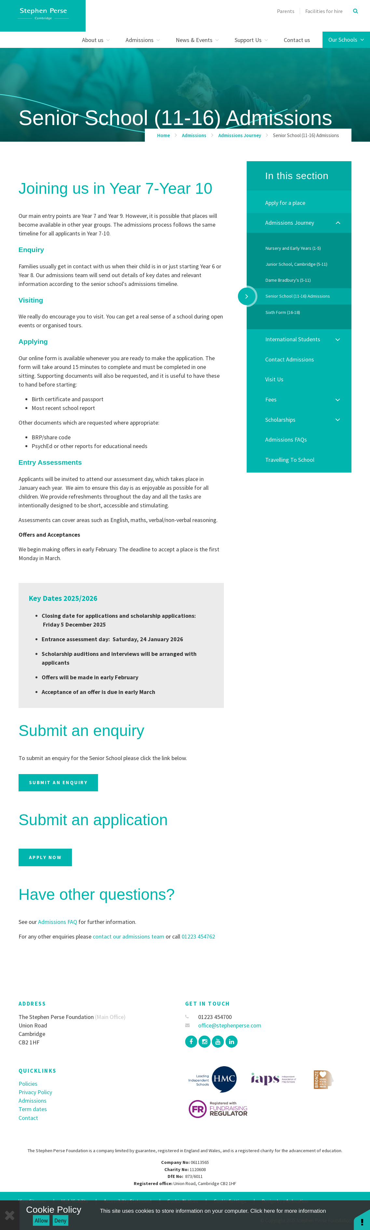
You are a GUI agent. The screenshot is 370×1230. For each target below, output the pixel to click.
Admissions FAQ (57, 922)
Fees (271, 399)
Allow (41, 1220)
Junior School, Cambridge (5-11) (296, 264)
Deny (60, 1220)
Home (163, 135)
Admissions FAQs (286, 439)
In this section (297, 175)
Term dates (33, 1109)
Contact (28, 1118)
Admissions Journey (239, 135)
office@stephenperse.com (223, 1025)
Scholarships (280, 419)
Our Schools (346, 39)
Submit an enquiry (58, 782)
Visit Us (274, 379)
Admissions (194, 135)
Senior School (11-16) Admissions (306, 135)
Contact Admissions (289, 359)
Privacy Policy (35, 1092)
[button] (362, 1219)
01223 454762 (198, 936)
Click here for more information (288, 1211)
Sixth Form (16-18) (283, 312)
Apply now (45, 857)
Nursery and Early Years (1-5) (293, 248)
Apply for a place (285, 202)
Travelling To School (289, 459)
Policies (28, 1083)
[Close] (10, 1215)
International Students (292, 339)
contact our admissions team (127, 936)
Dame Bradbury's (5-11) (288, 280)
